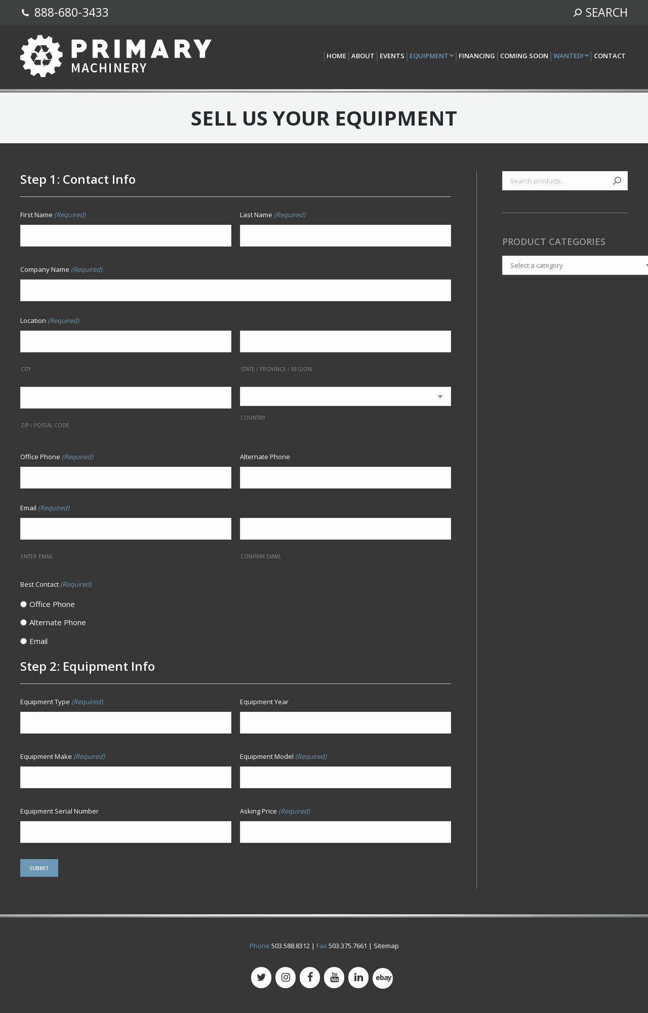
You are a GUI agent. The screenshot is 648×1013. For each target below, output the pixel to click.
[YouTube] (334, 977)
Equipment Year (264, 701)
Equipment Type (61, 702)
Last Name (272, 215)
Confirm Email (260, 556)
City (26, 369)
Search (617, 180)
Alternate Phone (265, 456)
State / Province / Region (276, 369)
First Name (53, 215)
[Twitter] (261, 977)
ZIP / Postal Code (45, 425)
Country (252, 417)
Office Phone (56, 457)
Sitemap (386, 945)
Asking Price (275, 811)
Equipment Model (283, 756)
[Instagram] (285, 977)
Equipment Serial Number (59, 811)
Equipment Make (62, 756)
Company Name (61, 269)
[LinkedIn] (358, 977)
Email (38, 641)
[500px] (383, 978)
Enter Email (37, 556)
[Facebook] (310, 977)
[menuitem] (335, 56)
